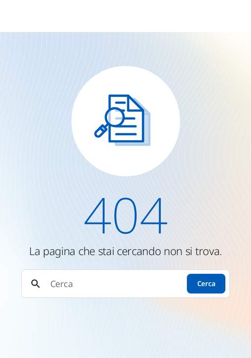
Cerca (206, 283)
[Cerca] (114, 284)
